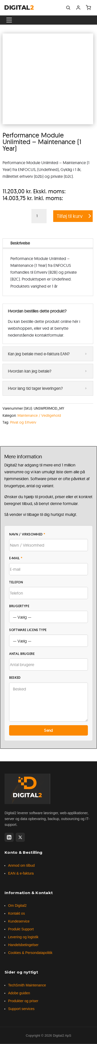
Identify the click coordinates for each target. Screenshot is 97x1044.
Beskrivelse (20, 243)
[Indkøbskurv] (88, 7)
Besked (15, 677)
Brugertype (19, 606)
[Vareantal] (39, 216)
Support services (21, 1009)
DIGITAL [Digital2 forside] (19, 8)
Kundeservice (19, 921)
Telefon (16, 582)
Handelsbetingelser (23, 945)
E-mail (15, 558)
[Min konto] (78, 7)
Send (48, 730)
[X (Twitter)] (20, 837)
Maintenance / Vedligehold (39, 415)
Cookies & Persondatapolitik (30, 953)
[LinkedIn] (9, 837)
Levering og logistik (23, 937)
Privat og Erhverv (23, 422)
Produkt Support (21, 929)
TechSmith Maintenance (27, 985)
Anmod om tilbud (21, 865)
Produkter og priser (23, 1001)
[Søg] (68, 7)
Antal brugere (22, 654)
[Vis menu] (9, 20)
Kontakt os (16, 913)
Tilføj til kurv (70, 216)
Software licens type (28, 630)
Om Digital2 (17, 905)
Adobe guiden (19, 993)
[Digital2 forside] (27, 789)
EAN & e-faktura (21, 873)
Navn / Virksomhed (27, 534)
